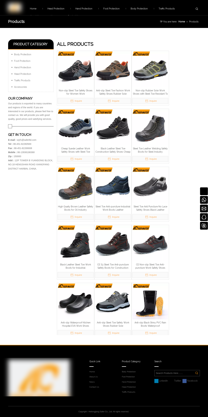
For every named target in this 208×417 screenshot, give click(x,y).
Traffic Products (22, 80)
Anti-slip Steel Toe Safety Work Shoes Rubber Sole (113, 324)
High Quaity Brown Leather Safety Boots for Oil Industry (75, 208)
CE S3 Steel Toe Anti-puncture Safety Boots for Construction (113, 266)
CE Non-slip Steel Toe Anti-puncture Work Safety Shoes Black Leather (150, 266)
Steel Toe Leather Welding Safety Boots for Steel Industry (150, 150)
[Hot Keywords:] (197, 9)
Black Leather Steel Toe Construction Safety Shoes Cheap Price (112, 150)
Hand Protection (22, 67)
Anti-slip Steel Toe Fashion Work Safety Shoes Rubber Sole (113, 92)
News (92, 382)
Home (92, 372)
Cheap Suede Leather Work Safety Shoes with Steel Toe (75, 150)
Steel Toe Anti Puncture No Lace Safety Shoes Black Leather (150, 208)
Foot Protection (22, 61)
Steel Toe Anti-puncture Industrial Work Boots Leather (113, 208)
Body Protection (22, 54)
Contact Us (94, 387)
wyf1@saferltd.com (26, 140)
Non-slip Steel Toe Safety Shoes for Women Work (75, 92)
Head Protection (22, 74)
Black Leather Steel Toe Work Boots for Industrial (75, 266)
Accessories (20, 87)
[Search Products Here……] (174, 373)
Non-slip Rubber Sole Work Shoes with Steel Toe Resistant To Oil (150, 92)
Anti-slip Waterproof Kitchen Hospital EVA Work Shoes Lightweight (76, 324)
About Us (93, 377)
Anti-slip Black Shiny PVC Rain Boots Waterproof (150, 324)
